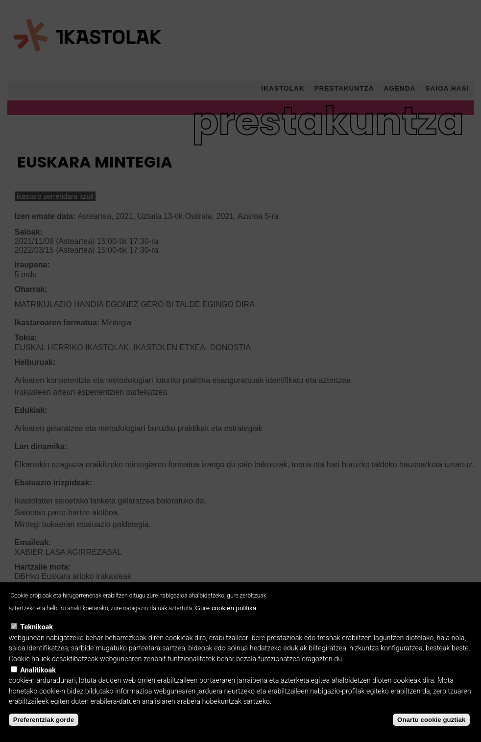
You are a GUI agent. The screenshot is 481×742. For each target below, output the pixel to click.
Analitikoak (38, 681)
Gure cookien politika (225, 619)
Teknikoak (36, 638)
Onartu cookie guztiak (431, 731)
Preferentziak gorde (43, 731)
